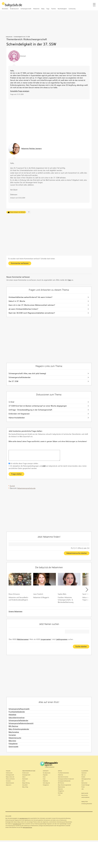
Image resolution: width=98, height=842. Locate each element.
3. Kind (11, 402)
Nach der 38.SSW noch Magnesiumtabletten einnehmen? (32, 313)
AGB (43, 466)
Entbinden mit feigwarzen (19, 414)
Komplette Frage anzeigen (19, 91)
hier (69, 280)
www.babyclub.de (23, 818)
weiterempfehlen (85, 797)
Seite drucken (84, 795)
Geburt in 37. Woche (17, 301)
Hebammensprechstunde (26, 488)
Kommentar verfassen (20, 263)
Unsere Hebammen (15, 611)
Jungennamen (46, 639)
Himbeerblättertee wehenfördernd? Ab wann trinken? (30, 297)
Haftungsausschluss (27, 827)
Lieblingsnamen (61, 639)
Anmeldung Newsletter (86, 803)
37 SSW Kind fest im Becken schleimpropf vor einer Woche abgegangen (38, 406)
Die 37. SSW (13, 381)
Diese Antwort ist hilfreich (17, 212)
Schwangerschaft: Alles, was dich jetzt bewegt (27, 373)
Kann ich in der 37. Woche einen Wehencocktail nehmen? (32, 305)
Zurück (12, 486)
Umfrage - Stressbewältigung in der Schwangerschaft (30, 410)
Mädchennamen (23, 639)
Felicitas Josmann (31, 149)
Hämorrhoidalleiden (17, 418)
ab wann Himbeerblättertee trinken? (23, 309)
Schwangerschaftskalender (20, 377)
